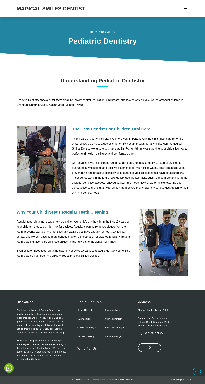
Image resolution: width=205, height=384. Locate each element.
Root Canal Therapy (114, 327)
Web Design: (177, 380)
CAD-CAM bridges (113, 336)
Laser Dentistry (84, 319)
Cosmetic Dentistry (114, 319)
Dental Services (89, 302)
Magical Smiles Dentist (103, 380)
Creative (187, 380)
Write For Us (87, 348)
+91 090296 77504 (153, 333)
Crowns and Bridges (86, 327)
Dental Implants (112, 310)
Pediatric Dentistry (85, 336)
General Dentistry (85, 310)
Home (93, 32)
